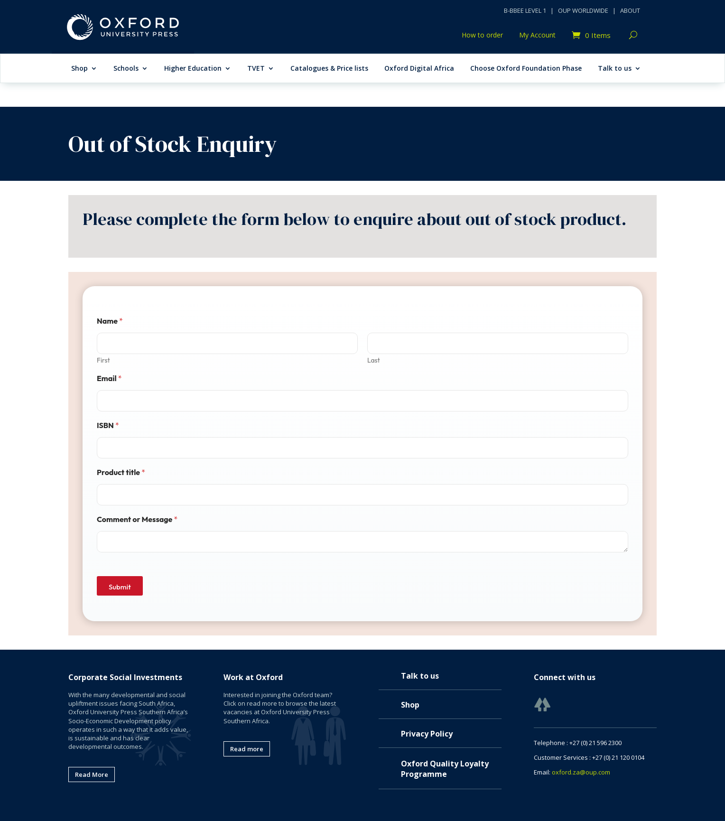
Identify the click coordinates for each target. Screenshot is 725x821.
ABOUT (630, 10)
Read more (246, 749)
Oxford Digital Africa (419, 69)
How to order (482, 35)
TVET (256, 69)
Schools (126, 69)
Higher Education (193, 69)
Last (373, 360)
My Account (537, 35)
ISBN (108, 425)
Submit (120, 586)
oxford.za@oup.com (581, 772)
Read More (91, 774)
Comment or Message (137, 519)
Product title (121, 472)
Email (109, 378)
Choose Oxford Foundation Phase (526, 69)
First (103, 360)
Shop (79, 69)
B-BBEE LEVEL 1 (525, 10)
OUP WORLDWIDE (583, 10)
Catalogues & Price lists (329, 69)
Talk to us (615, 69)
